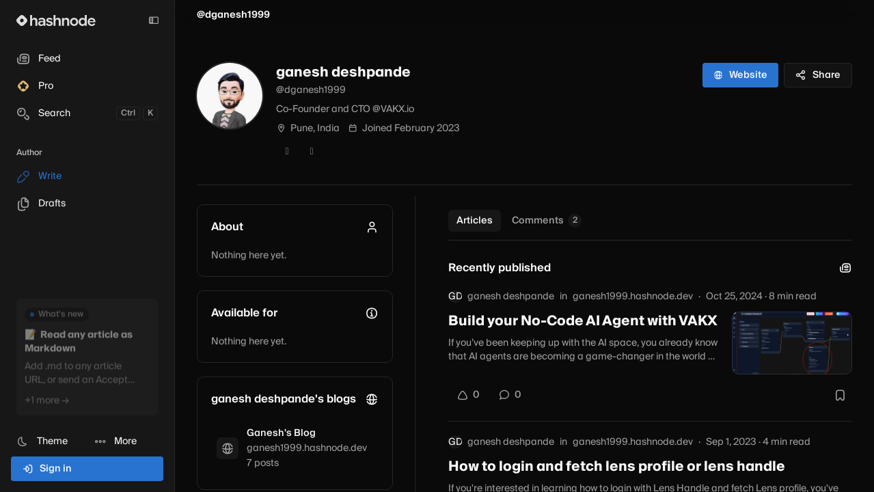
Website (740, 75)
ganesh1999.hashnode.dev (633, 296)
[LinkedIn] (312, 152)
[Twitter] (287, 152)
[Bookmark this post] (840, 395)
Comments (547, 221)
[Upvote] (468, 395)
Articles (474, 221)
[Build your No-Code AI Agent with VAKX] (792, 343)
